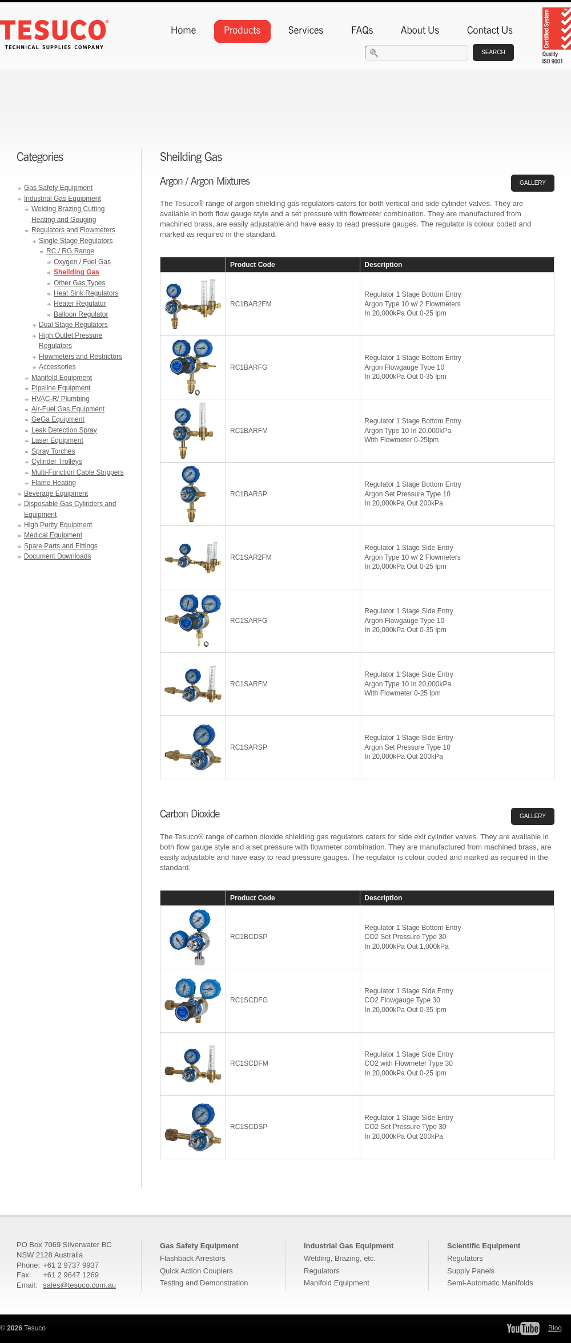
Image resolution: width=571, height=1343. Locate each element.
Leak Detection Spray (64, 430)
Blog (555, 1328)
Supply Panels (470, 1271)
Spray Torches (53, 451)
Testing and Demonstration (204, 1283)
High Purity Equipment (58, 525)
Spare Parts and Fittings (61, 546)
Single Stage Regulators (75, 241)
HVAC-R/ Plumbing (60, 399)
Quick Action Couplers (196, 1271)
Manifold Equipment (61, 378)
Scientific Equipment (483, 1245)
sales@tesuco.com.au (79, 1285)
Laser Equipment (57, 440)
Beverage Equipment (56, 493)
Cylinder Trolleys (56, 462)
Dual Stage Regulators (73, 325)
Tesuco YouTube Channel (523, 1328)
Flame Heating (53, 483)
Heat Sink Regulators (86, 293)
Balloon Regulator (81, 314)
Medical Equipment (53, 535)
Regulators (322, 1271)
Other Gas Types (80, 283)
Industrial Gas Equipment (62, 199)
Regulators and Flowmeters (73, 230)
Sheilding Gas (76, 272)
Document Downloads (57, 556)
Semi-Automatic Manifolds (490, 1283)
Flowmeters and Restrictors (80, 357)
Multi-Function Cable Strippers (77, 472)
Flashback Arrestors (193, 1258)
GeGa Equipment (58, 419)
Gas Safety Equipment (58, 188)
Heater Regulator (80, 304)
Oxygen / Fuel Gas (82, 262)
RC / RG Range (70, 251)
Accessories (57, 367)
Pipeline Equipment (60, 388)
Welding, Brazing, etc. (340, 1258)
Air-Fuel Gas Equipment (67, 409)
